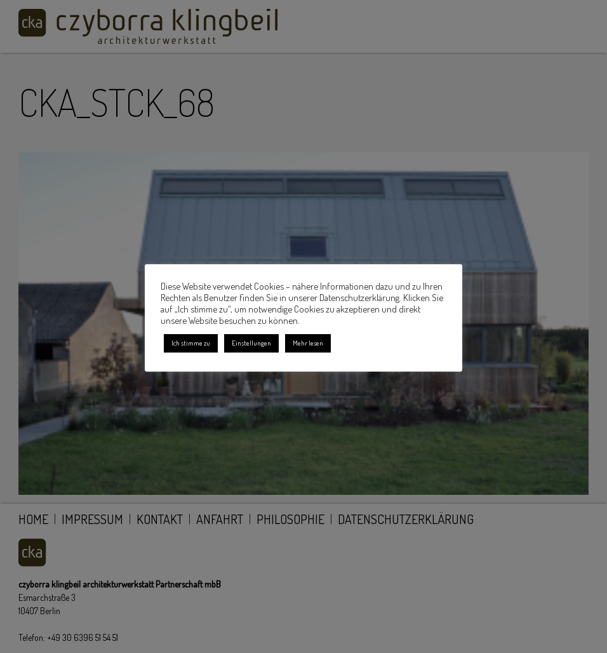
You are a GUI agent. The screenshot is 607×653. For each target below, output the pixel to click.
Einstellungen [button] (251, 343)
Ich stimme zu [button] (190, 343)
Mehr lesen (308, 343)
